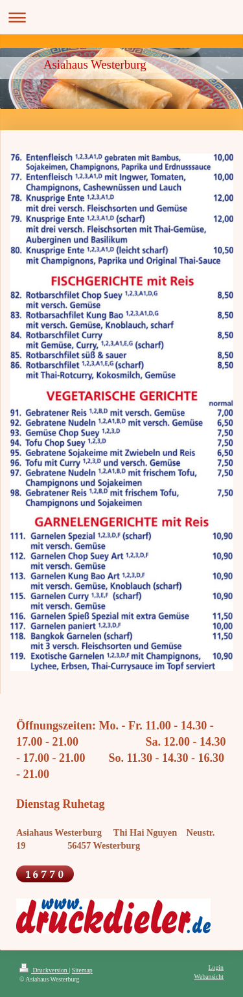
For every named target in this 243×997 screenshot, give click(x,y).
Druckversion (44, 970)
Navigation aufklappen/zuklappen (121, 17)
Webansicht (209, 976)
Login (216, 967)
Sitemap (82, 970)
